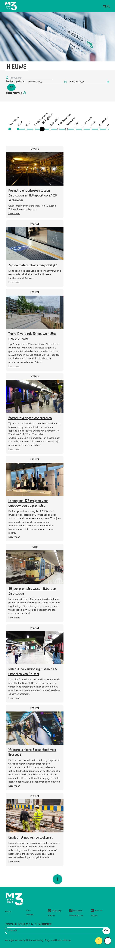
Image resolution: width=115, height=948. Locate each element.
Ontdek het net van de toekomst (30, 837)
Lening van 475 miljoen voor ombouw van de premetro (28, 503)
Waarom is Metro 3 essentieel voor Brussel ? (32, 752)
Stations (51, 916)
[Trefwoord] (31, 78)
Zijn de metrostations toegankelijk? (32, 264)
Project (8, 912)
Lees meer (14, 214)
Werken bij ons (76, 916)
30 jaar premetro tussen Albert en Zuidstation (32, 591)
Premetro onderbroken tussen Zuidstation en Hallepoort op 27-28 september (32, 195)
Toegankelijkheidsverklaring (58, 940)
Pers (28, 910)
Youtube (96, 910)
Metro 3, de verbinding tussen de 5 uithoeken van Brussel (32, 671)
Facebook (75, 911)
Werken (30, 915)
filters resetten (16, 93)
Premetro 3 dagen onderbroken (30, 417)
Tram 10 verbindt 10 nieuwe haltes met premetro (32, 336)
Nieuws (94, 916)
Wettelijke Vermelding (15, 940)
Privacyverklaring (35, 940)
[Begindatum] (47, 82)
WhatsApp (55, 911)
